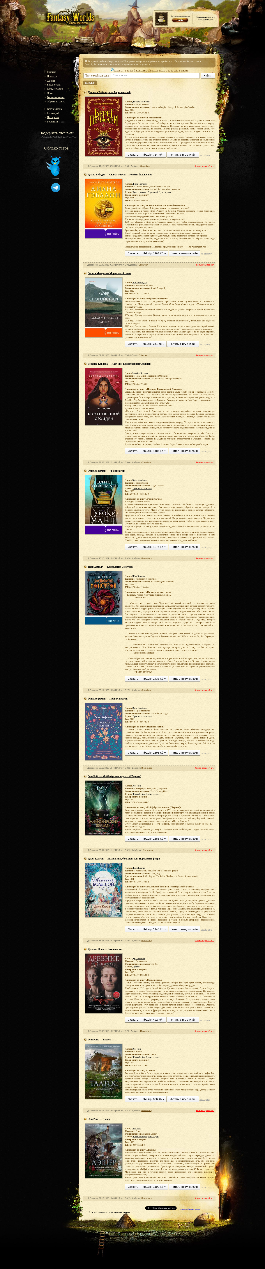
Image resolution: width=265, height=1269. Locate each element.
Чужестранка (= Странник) (145, 192)
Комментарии (55, 88)
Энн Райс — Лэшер (99, 1119)
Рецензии (52, 121)
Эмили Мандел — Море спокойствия (109, 273)
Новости (52, 76)
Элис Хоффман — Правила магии (108, 698)
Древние (136, 966)
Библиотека (54, 84)
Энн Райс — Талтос (99, 1039)
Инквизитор (146, 558)
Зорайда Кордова (140, 373)
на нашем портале (205, 18)
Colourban (145, 166)
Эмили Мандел (139, 282)
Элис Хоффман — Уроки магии (106, 470)
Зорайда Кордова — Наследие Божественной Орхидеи (119, 363)
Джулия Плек (138, 958)
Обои (50, 93)
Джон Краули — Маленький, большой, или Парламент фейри (124, 858)
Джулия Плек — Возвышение (105, 949)
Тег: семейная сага (97, 75)
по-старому (204, 155)
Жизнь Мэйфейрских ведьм (145, 794)
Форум (51, 80)
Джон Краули (138, 868)
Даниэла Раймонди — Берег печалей (109, 92)
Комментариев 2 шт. (204, 690)
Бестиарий (53, 113)
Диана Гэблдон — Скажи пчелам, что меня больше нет (120, 174)
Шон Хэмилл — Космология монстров (110, 566)
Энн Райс (136, 785)
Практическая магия (142, 488)
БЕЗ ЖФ (90, 82)
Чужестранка (165, 192)
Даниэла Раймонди (141, 101)
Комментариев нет (205, 265)
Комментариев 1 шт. (204, 166)
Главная (51, 71)
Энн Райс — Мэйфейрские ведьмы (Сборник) (114, 776)
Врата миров (54, 108)
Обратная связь (56, 101)
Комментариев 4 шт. (204, 768)
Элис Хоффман (139, 480)
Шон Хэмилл (138, 576)
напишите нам (106, 64)
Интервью (53, 117)
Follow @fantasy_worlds (190, 1209)
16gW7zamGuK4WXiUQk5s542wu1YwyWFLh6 (58, 137)
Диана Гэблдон (139, 184)
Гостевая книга (55, 97)
